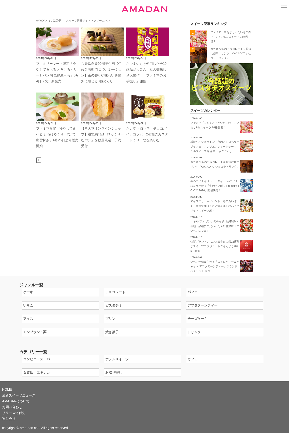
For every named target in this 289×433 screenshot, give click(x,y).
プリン (110, 318)
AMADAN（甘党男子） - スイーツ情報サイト (63, 20)
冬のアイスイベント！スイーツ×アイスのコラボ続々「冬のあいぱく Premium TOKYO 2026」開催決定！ (214, 186)
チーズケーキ (197, 318)
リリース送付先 (13, 413)
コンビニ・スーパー (38, 359)
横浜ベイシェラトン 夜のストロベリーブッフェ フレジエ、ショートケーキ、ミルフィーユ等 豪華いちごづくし (214, 146)
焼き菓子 (112, 332)
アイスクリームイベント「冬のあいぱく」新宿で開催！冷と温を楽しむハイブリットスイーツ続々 (214, 206)
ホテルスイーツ (117, 359)
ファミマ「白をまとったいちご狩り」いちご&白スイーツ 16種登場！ (230, 37)
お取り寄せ (113, 372)
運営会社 (8, 418)
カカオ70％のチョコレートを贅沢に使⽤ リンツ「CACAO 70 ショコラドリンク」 (230, 53)
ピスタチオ (113, 305)
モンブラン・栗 (34, 332)
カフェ (192, 359)
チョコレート (115, 292)
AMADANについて (16, 401)
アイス (28, 318)
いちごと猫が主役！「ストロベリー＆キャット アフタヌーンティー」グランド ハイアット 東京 (214, 266)
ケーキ (28, 292)
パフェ (192, 292)
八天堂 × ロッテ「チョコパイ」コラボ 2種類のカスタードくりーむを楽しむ (147, 134)
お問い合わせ (12, 407)
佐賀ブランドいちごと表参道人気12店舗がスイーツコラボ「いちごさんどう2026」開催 (214, 246)
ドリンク (194, 332)
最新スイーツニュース (18, 395)
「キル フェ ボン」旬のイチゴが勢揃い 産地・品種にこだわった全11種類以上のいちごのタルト (215, 226)
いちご (28, 305)
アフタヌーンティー (202, 305)
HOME (7, 389)
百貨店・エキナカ (36, 372)
